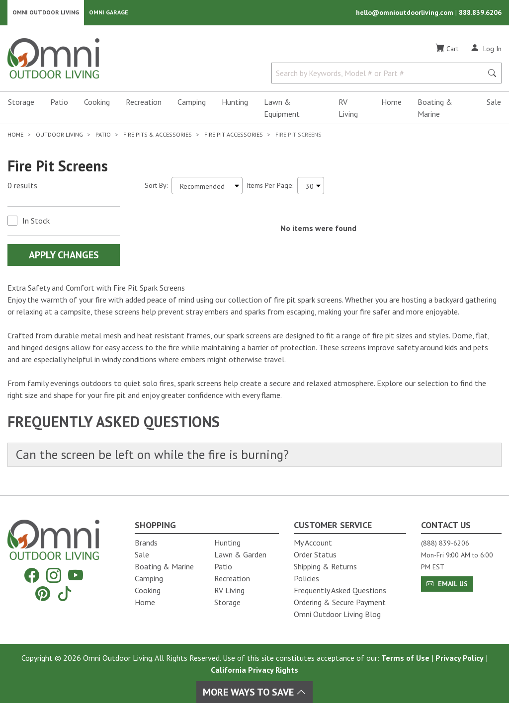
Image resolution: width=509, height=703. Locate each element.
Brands (146, 542)
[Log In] (486, 49)
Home (391, 102)
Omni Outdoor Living (45, 12)
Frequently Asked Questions (340, 590)
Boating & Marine (435, 108)
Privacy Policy (459, 658)
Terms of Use (405, 658)
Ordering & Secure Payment (340, 602)
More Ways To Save (254, 692)
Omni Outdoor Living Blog (337, 614)
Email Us (447, 583)
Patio (59, 102)
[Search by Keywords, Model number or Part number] (380, 73)
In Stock (36, 221)
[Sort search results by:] (207, 186)
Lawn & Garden (240, 554)
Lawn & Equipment (282, 108)
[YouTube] (75, 575)
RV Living (348, 108)
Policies (306, 578)
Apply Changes (64, 255)
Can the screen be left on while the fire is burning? (155, 455)
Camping (191, 102)
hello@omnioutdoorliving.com (405, 12)
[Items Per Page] (310, 186)
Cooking (97, 102)
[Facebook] (31, 575)
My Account (313, 542)
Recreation (144, 102)
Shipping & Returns (325, 566)
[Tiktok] (64, 593)
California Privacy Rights (254, 670)
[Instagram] (53, 575)
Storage (21, 102)
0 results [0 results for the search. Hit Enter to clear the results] (22, 186)
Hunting (235, 102)
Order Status (315, 554)
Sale (494, 102)
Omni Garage (108, 12)
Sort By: (156, 185)
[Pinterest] (42, 593)
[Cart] (446, 49)
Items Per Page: (270, 185)
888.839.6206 (480, 12)
